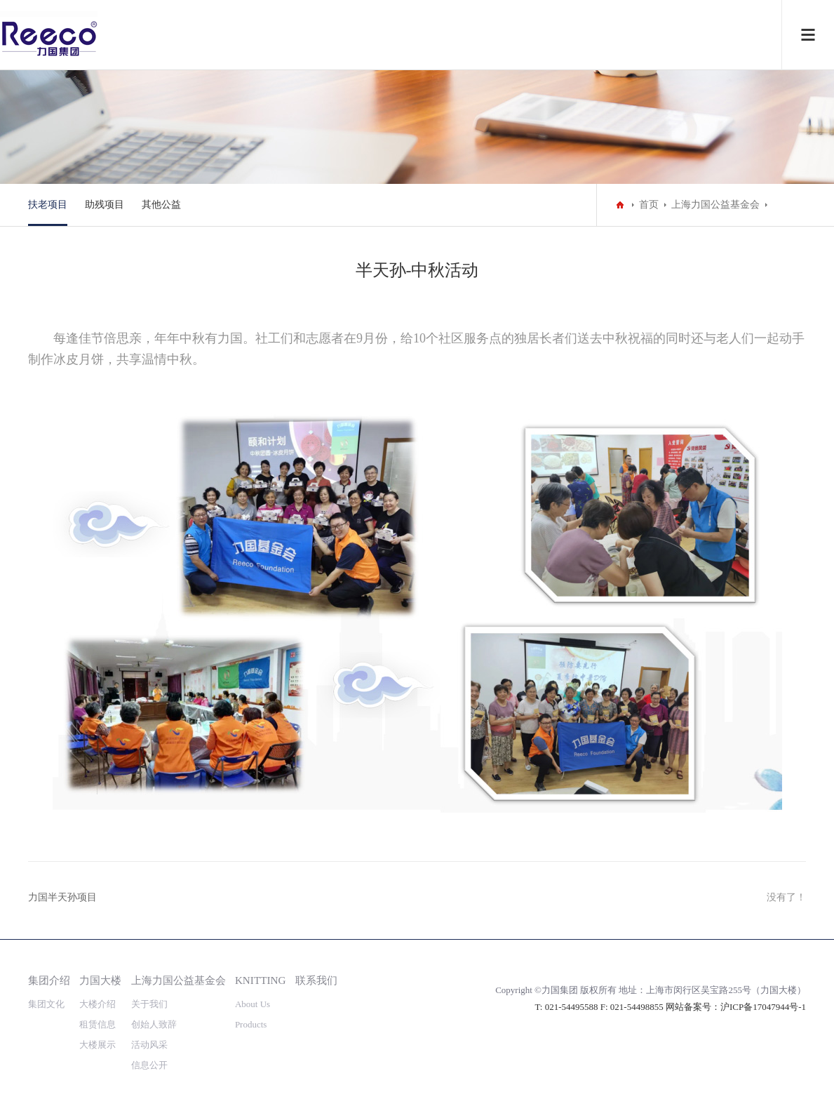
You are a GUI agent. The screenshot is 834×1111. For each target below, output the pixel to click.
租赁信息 (97, 1024)
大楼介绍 (97, 1004)
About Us (252, 1004)
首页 (649, 204)
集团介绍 (49, 980)
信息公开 (149, 1065)
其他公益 (161, 204)
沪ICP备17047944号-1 (763, 1007)
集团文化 (46, 1004)
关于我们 (149, 1004)
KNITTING (260, 980)
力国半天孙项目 (62, 897)
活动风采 (149, 1044)
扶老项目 (47, 204)
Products (251, 1024)
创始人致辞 (154, 1024)
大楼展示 (97, 1044)
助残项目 (104, 204)
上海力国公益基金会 (715, 204)
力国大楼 (100, 980)
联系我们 (316, 980)
